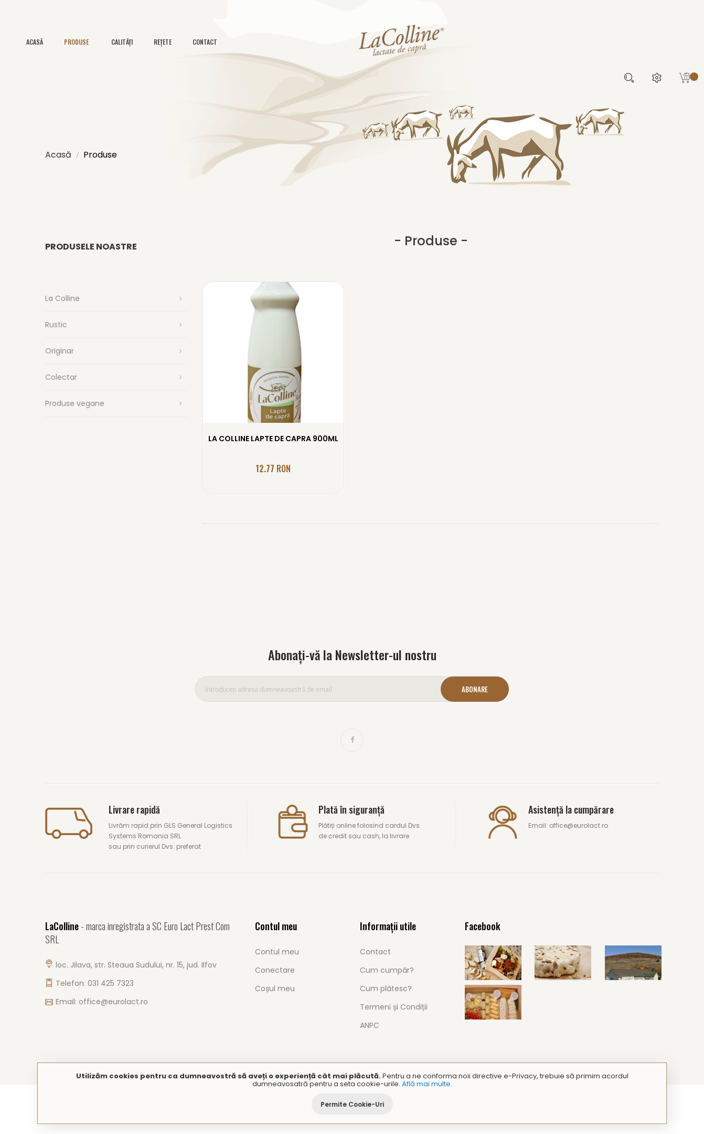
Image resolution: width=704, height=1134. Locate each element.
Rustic (56, 324)
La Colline (62, 298)
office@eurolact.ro (113, 1001)
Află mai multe (426, 1084)
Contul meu (277, 951)
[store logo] (352, 43)
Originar (59, 351)
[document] (352, 1093)
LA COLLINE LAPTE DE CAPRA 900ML (273, 438)
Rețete (163, 41)
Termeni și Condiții (394, 1007)
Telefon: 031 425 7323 (95, 983)
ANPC (369, 1025)
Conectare (275, 970)
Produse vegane (74, 403)
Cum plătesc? (386, 988)
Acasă (58, 155)
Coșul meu (275, 988)
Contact (205, 41)
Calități (122, 41)
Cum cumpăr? (387, 970)
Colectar (61, 377)
